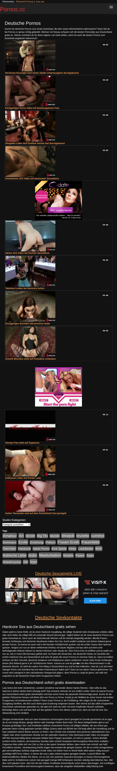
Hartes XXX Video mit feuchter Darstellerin (27, 253)
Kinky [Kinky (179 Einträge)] (72, 548)
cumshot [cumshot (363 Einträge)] (97, 536)
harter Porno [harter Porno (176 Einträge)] (41, 548)
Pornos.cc (12, 9)
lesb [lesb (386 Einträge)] (99, 548)
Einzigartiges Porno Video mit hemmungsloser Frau (32, 108)
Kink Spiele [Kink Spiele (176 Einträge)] (59, 548)
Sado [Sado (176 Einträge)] (90, 555)
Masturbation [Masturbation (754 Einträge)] (50, 555)
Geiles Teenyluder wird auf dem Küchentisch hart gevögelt (35, 513)
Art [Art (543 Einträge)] (21, 536)
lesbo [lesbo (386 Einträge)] (33, 555)
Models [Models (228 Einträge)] (68, 555)
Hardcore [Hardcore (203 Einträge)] (24, 548)
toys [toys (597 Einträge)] (33, 562)
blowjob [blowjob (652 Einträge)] (68, 536)
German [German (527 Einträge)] (9, 548)
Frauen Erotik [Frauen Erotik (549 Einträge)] (68, 542)
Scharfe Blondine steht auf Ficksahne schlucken (30, 359)
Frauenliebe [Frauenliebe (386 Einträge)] (90, 542)
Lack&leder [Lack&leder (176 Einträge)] (86, 548)
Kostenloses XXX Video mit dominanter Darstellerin (32, 178)
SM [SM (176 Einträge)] (25, 562)
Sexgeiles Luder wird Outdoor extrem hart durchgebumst (35, 143)
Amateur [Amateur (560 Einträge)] (9, 536)
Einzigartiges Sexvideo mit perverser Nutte (27, 323)
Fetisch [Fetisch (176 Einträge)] (50, 542)
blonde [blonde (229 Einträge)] (54, 536)
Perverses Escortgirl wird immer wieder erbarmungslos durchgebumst (42, 73)
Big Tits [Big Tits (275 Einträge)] (42, 536)
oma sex (40, 1)
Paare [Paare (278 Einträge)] (80, 555)
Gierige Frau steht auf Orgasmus (22, 442)
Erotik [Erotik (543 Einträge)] (23, 542)
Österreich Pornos (24, 1)
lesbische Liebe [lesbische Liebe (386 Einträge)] (14, 555)
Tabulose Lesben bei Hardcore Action (24, 288)
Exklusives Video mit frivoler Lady (23, 478)
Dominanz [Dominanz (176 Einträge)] (9, 542)
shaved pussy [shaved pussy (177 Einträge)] (12, 562)
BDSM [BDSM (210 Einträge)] (30, 536)
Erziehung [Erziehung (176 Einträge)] (36, 542)
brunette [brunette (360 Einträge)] (83, 536)
